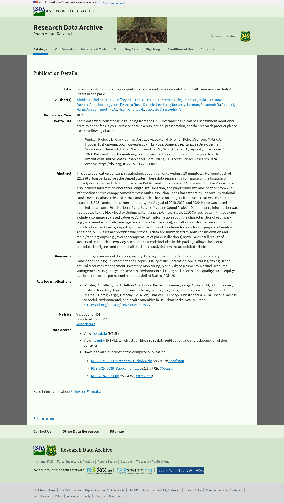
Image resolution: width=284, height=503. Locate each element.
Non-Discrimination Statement (224, 490)
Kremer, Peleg (172, 99)
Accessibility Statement (166, 490)
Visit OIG (134, 490)
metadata (99, 333)
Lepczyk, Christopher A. (163, 109)
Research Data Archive (68, 27)
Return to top (43, 418)
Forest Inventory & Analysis (75, 461)
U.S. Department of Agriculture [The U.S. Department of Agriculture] (64, 11)
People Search (107, 461)
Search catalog (225, 36)
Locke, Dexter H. (147, 99)
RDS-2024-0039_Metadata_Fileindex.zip (121, 360)
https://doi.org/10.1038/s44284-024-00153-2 (117, 304)
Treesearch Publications (152, 461)
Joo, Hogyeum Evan (112, 104)
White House (116, 496)
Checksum (176, 360)
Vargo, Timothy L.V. (102, 109)
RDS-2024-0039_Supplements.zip (116, 368)
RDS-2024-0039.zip (105, 375)
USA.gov (100, 496)
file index (98, 340)
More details (85, 324)
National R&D (43, 461)
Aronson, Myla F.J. (198, 99)
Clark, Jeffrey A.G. (119, 99)
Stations (126, 461)
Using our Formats (85, 391)
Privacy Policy (193, 490)
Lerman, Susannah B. (203, 104)
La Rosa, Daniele (142, 104)
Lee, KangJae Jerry (170, 104)
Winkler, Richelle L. (90, 99)
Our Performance (70, 490)
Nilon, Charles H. (131, 109)
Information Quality (78, 496)
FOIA (146, 490)
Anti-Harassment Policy (48, 496)
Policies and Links (44, 490)
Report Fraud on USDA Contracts (104, 490)
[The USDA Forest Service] (245, 36)
